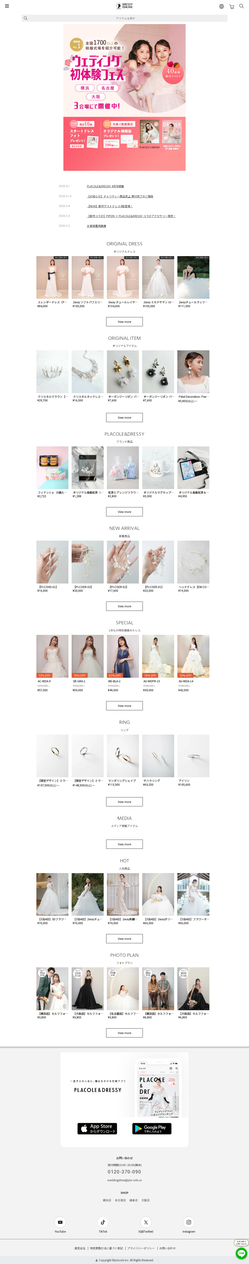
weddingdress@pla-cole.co (124, 1180)
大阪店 (145, 1200)
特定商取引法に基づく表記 (106, 1248)
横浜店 (107, 1200)
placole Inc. (122, 1260)
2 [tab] (120, 177)
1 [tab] (117, 177)
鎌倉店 (134, 1200)
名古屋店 (120, 1200)
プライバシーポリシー (141, 1248)
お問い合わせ (167, 1248)
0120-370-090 (124, 1172)
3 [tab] (123, 177)
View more (124, 322)
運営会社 (79, 1248)
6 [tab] (133, 177)
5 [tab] (129, 177)
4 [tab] (126, 177)
